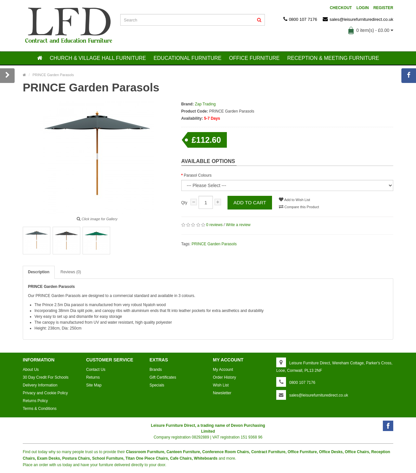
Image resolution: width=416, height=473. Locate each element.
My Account (223, 369)
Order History (224, 377)
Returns (93, 377)
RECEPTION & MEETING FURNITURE (333, 58)
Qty (184, 202)
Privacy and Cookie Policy (45, 393)
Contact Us (95, 369)
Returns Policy (35, 401)
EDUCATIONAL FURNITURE (188, 58)
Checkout (341, 8)
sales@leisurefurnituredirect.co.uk (358, 19)
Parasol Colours (198, 175)
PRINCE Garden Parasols (214, 244)
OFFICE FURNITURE (254, 58)
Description (38, 272)
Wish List (221, 385)
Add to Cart (249, 202)
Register (383, 8)
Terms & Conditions (40, 408)
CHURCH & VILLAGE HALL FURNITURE (98, 58)
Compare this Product (299, 206)
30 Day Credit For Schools (46, 377)
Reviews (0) (70, 272)
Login (363, 8)
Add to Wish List (294, 199)
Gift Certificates (163, 377)
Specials (157, 385)
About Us (31, 369)
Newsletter (222, 393)
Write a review (238, 225)
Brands (156, 369)
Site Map (93, 385)
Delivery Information (40, 385)
